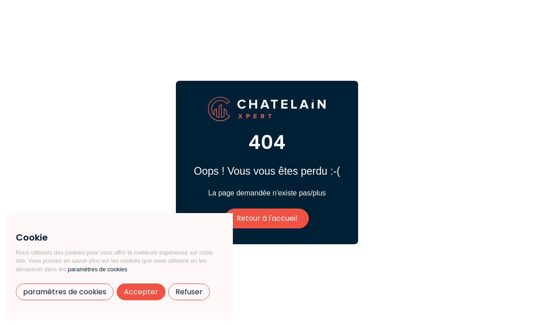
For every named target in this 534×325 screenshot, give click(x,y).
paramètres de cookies (98, 269)
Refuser (189, 292)
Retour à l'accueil (266, 218)
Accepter (141, 292)
